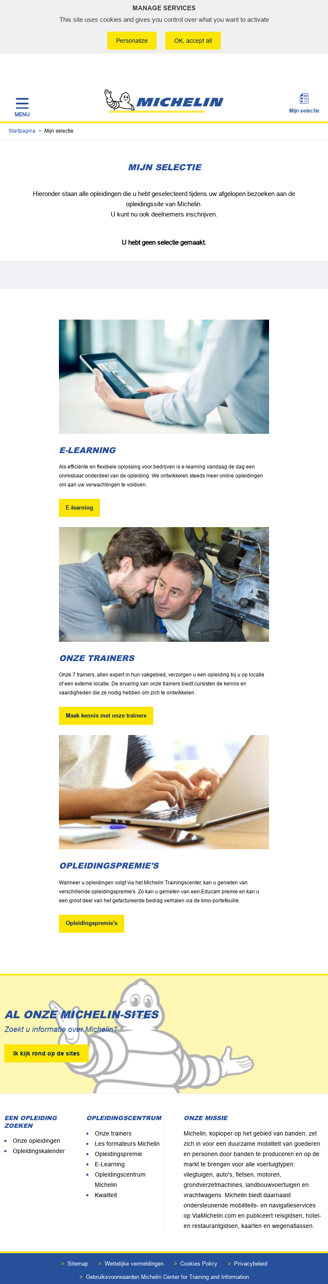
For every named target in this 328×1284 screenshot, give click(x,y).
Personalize (131, 40)
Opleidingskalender (39, 1127)
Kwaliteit (106, 1171)
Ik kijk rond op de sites (46, 1029)
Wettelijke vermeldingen (134, 1240)
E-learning (79, 484)
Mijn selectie (304, 84)
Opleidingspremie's (91, 900)
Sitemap (77, 1240)
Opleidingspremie (118, 1130)
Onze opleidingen (36, 1117)
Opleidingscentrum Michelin (120, 1156)
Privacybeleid (250, 1240)
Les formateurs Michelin (127, 1120)
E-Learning (110, 1140)
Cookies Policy (198, 1240)
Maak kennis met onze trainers (106, 692)
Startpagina (22, 107)
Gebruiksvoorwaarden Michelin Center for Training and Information (167, 1253)
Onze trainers (113, 1109)
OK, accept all (194, 40)
